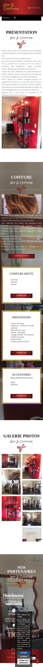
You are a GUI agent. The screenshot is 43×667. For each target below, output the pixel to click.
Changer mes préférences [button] (23, 661)
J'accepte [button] (23, 653)
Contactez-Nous (21, 256)
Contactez (22, 295)
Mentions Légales (13, 657)
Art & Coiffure (11, 7)
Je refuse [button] (23, 656)
